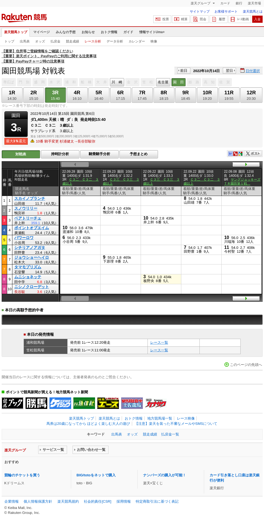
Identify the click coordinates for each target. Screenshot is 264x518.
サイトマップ (200, 11)
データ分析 (115, 41)
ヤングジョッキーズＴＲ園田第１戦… (242, 181)
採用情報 (123, 501)
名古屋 (163, 82)
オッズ (40, 41)
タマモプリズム (27, 267)
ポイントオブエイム (31, 228)
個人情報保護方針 (38, 501)
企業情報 (11, 501)
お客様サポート (226, 11)
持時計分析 (60, 154)
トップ (9, 41)
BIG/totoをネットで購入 (96, 475)
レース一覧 (159, 342)
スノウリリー (25, 208)
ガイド (128, 32)
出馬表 (25, 41)
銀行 (239, 3)
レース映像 (186, 418)
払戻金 (55, 41)
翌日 (229, 71)
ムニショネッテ (27, 277)
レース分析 (93, 41)
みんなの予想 (66, 32)
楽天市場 (254, 3)
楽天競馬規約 (68, 501)
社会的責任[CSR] (97, 501)
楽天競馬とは (253, 11)
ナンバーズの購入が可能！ (164, 475)
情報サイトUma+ (152, 32)
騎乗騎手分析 (99, 154)
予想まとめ (139, 154)
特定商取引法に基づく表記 (157, 501)
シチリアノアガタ (29, 247)
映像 (154, 41)
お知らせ (88, 32)
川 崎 (117, 82)
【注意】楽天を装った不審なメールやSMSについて (176, 424)
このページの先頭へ (246, 365)
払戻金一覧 (170, 434)
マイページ (41, 32)
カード (225, 3)
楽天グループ (201, 3)
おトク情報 (109, 32)
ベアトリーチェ (27, 218)
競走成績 (72, 41)
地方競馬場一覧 (159, 418)
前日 (183, 71)
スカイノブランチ (29, 198)
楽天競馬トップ (15, 32)
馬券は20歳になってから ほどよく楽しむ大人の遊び (88, 424)
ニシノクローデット (31, 286)
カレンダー (137, 41)
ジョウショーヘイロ (31, 257)
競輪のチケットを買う (22, 475)
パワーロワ (24, 237)
